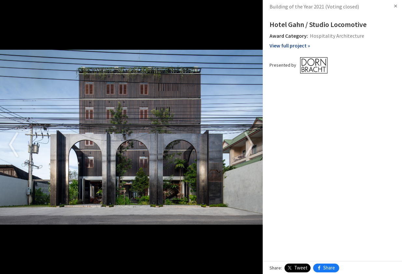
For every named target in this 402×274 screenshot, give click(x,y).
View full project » (290, 45)
